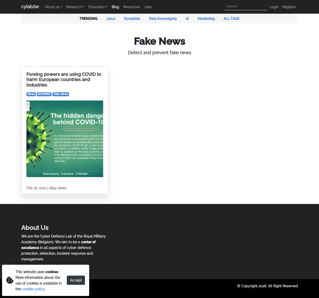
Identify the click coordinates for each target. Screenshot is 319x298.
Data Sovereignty (163, 18)
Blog (115, 7)
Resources (131, 7)
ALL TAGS (231, 18)
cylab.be (30, 6)
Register (289, 7)
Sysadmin (132, 18)
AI (188, 18)
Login (273, 7)
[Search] (246, 6)
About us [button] (52, 7)
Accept (76, 280)
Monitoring (207, 18)
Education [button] (96, 7)
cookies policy (33, 289)
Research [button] (73, 7)
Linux (111, 18)
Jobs (148, 7)
